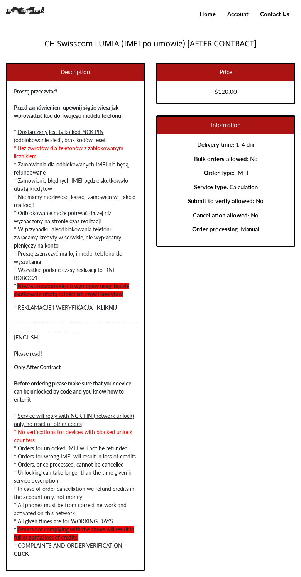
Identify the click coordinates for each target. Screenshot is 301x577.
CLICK (18, 553)
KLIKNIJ (104, 307)
